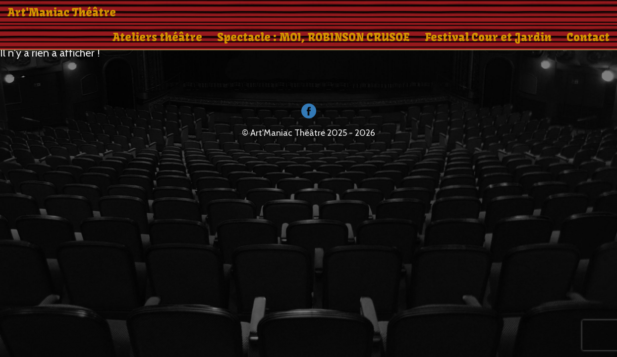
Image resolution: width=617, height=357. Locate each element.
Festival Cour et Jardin (488, 37)
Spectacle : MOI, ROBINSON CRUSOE (313, 37)
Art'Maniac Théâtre (61, 12)
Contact (588, 37)
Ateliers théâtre (157, 37)
